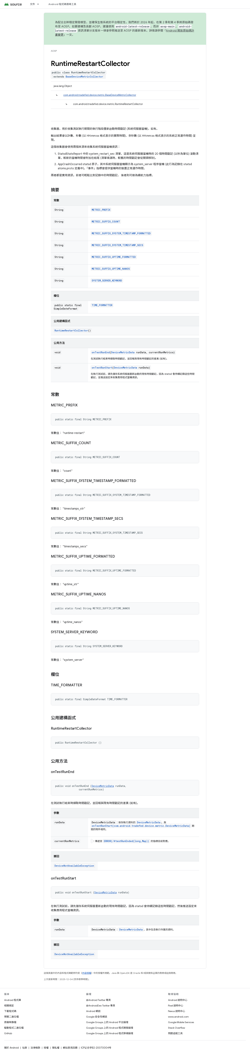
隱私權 (55, 1047)
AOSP (54, 50)
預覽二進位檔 (11, 1016)
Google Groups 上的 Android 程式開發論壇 (109, 1027)
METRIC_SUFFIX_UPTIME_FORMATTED (114, 257)
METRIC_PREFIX (101, 209)
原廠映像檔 (10, 1022)
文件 (32, 4)
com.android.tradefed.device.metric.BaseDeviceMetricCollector (99, 95)
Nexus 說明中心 (176, 1011)
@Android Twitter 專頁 (98, 1000)
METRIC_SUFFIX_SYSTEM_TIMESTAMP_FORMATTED (121, 233)
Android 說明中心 (177, 1000)
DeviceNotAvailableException (74, 865)
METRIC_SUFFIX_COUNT (106, 221)
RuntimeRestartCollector (71, 330)
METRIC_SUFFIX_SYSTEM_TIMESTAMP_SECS (117, 245)
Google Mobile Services (181, 1022)
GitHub (8, 1033)
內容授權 (86, 973)
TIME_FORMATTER (102, 305)
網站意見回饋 (70, 1047)
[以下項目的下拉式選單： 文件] (39, 4)
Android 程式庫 (12, 1000)
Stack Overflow (176, 1027)
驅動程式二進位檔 (14, 1027)
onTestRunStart (102, 367)
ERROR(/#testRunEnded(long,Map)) (126, 841)
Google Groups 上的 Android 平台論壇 (107, 1022)
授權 (46, 1047)
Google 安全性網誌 (96, 1016)
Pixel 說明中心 (175, 1005)
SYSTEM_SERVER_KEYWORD (107, 280)
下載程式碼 (10, 1011)
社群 (24, 1047)
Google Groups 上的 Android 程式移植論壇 (109, 1033)
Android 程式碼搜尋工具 (62, 4)
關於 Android (11, 1047)
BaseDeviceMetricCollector (84, 76)
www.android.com (178, 1016)
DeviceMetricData (123, 352)
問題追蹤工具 (175, 1033)
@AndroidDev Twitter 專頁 (100, 1005)
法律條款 (35, 1047)
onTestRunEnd (101, 352)
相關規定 (9, 1005)
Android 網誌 (93, 1011)
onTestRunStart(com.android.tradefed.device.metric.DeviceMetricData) (141, 825)
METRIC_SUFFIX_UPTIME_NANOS (111, 268)
